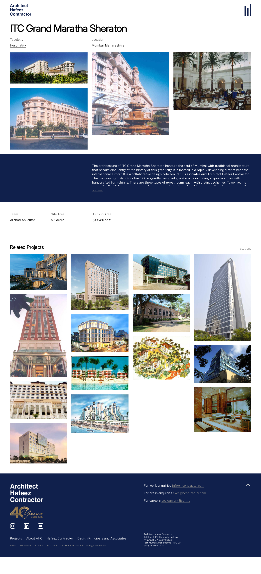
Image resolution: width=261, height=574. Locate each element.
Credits (39, 545)
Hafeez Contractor (59, 538)
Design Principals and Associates (101, 538)
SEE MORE (245, 249)
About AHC (34, 538)
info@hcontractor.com (188, 485)
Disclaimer (25, 545)
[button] (49, 68)
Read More (97, 191)
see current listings (175, 500)
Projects (16, 538)
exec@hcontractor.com (189, 493)
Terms (13, 545)
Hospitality (18, 45)
